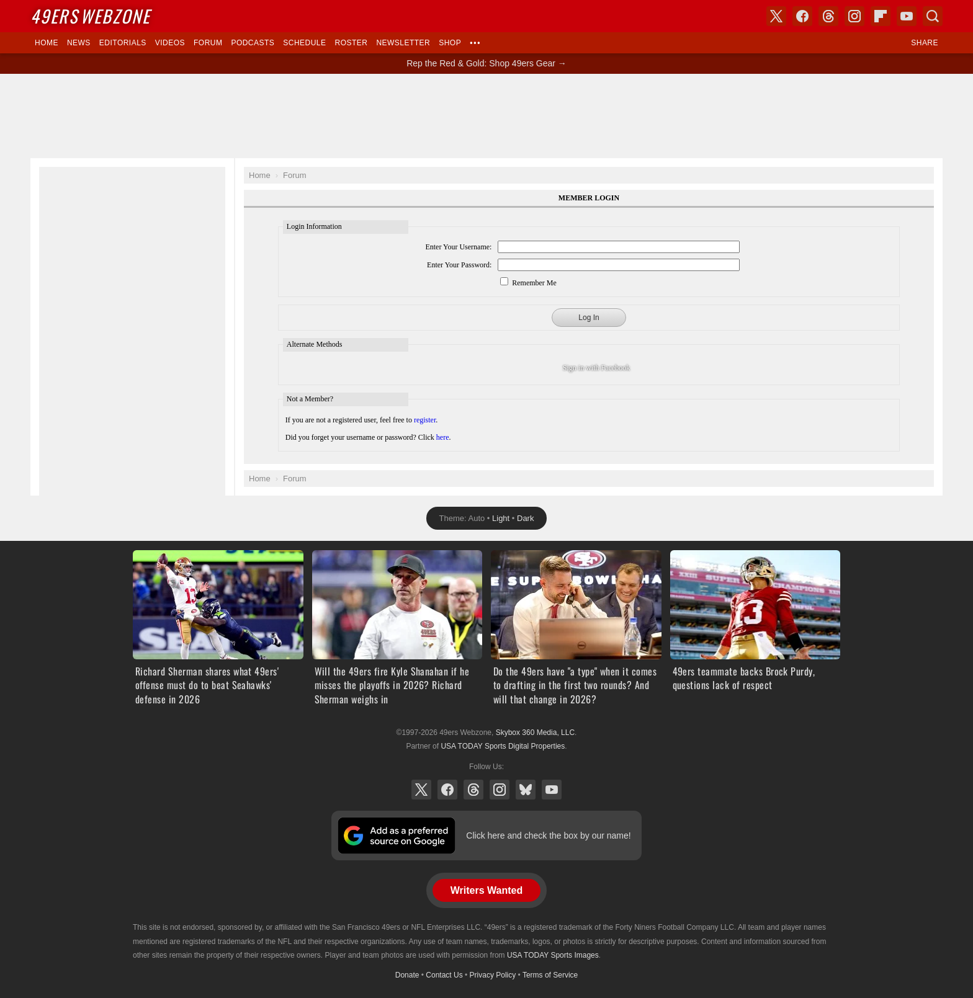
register (425, 420)
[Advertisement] (486, 116)
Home (46, 42)
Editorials (122, 42)
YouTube (552, 790)
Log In (588, 317)
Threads (473, 790)
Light (500, 518)
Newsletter (403, 42)
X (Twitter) (421, 790)
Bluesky (526, 790)
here (442, 437)
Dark (525, 518)
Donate (407, 975)
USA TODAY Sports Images (553, 955)
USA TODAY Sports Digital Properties (503, 746)
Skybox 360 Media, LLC (535, 732)
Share (924, 42)
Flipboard (880, 16)
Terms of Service (550, 975)
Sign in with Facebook (596, 367)
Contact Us (444, 975)
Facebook (447, 790)
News (79, 42)
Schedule (304, 42)
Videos (170, 42)
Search (933, 16)
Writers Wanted (486, 890)
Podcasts (252, 42)
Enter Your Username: (458, 247)
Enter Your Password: (459, 265)
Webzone (90, 16)
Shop (450, 42)
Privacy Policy (493, 975)
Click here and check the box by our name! (548, 835)
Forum (208, 42)
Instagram (499, 790)
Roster (350, 42)
